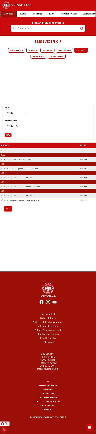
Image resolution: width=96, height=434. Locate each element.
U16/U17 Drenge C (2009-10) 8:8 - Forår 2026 (20, 169)
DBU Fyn (48, 390)
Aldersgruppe (11, 121)
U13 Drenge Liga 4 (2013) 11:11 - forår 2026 (20, 196)
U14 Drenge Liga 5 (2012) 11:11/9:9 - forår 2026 (21, 187)
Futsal (48, 410)
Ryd (8, 135)
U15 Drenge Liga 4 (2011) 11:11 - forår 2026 (20, 178)
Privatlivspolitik (48, 338)
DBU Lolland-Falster (48, 402)
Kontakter (47, 50)
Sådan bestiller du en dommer (48, 322)
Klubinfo (33, 50)
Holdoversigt (16, 50)
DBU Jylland (48, 394)
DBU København (48, 398)
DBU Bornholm (48, 386)
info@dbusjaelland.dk (48, 369)
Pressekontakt (48, 314)
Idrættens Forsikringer (48, 334)
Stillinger (81, 50)
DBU (48, 382)
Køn (7, 108)
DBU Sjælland (48, 406)
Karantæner (38, 56)
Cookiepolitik (48, 342)
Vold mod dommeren (48, 326)
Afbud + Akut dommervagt (48, 330)
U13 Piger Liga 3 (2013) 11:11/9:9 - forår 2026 (20, 200)
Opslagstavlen (56, 56)
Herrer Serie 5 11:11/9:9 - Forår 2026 (17, 160)
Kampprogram (64, 50)
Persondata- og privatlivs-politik (48, 417)
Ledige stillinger (48, 318)
